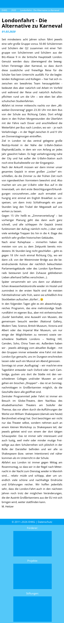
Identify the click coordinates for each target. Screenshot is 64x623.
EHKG (4, 10)
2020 (13, 10)
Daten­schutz (45, 522)
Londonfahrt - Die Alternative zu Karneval (39, 10)
